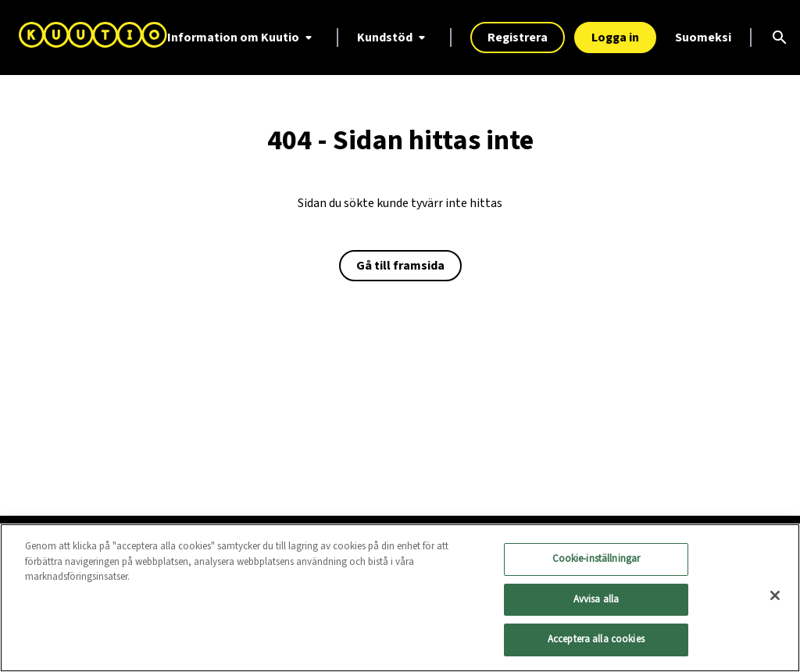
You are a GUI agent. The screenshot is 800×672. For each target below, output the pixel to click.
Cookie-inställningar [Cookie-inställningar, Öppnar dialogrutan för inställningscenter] (596, 559)
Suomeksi (703, 37)
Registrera (518, 37)
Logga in (615, 37)
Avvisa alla (596, 599)
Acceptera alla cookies (596, 640)
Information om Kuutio (242, 37)
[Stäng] (775, 596)
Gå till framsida (400, 265)
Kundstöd (394, 37)
